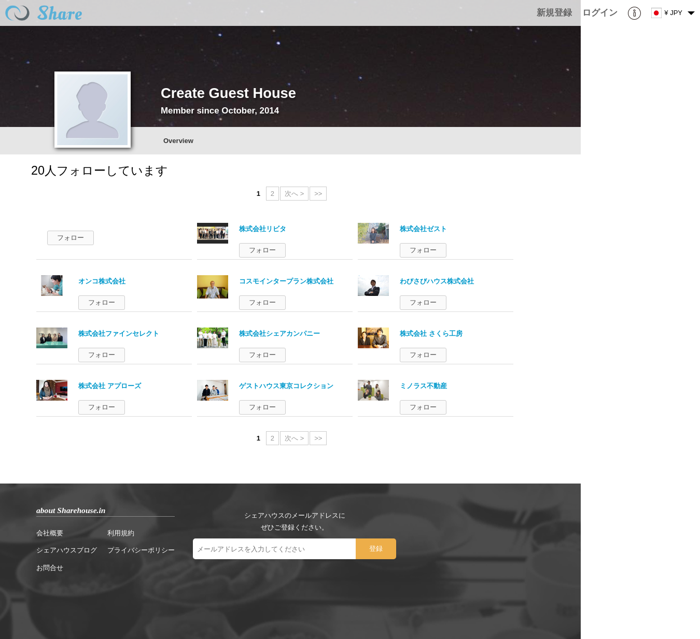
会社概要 (49, 533)
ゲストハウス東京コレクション (286, 386)
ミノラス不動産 (423, 386)
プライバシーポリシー (141, 550)
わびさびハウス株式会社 (437, 281)
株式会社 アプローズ (109, 386)
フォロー (70, 238)
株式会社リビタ (262, 229)
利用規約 (120, 533)
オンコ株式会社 (101, 281)
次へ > (294, 193)
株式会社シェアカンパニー (279, 333)
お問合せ (49, 568)
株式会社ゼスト (423, 229)
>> (318, 193)
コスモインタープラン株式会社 (286, 281)
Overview (178, 141)
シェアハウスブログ (66, 550)
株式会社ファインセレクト (118, 333)
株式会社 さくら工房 (431, 333)
